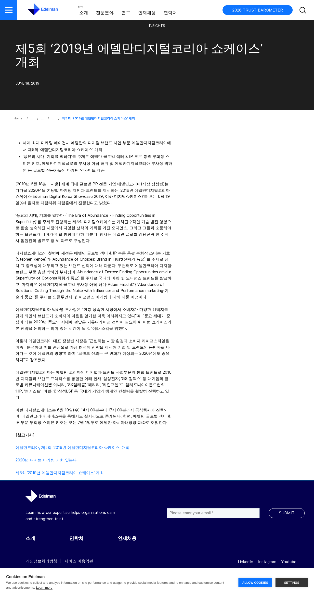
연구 (125, 12)
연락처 (170, 12)
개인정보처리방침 (41, 560)
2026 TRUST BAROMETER (257, 10)
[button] (8, 10)
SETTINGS (291, 582)
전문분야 (105, 12)
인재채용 (147, 12)
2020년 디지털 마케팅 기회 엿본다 (46, 459)
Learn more (44, 587)
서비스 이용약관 (79, 560)
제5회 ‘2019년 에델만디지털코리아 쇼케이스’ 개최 (59, 472)
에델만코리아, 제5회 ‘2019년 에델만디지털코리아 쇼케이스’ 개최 (72, 447)
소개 (83, 12)
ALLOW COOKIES (255, 582)
